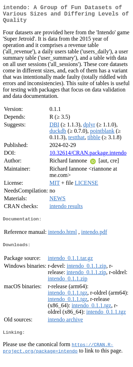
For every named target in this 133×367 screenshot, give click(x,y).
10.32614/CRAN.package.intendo (87, 157)
